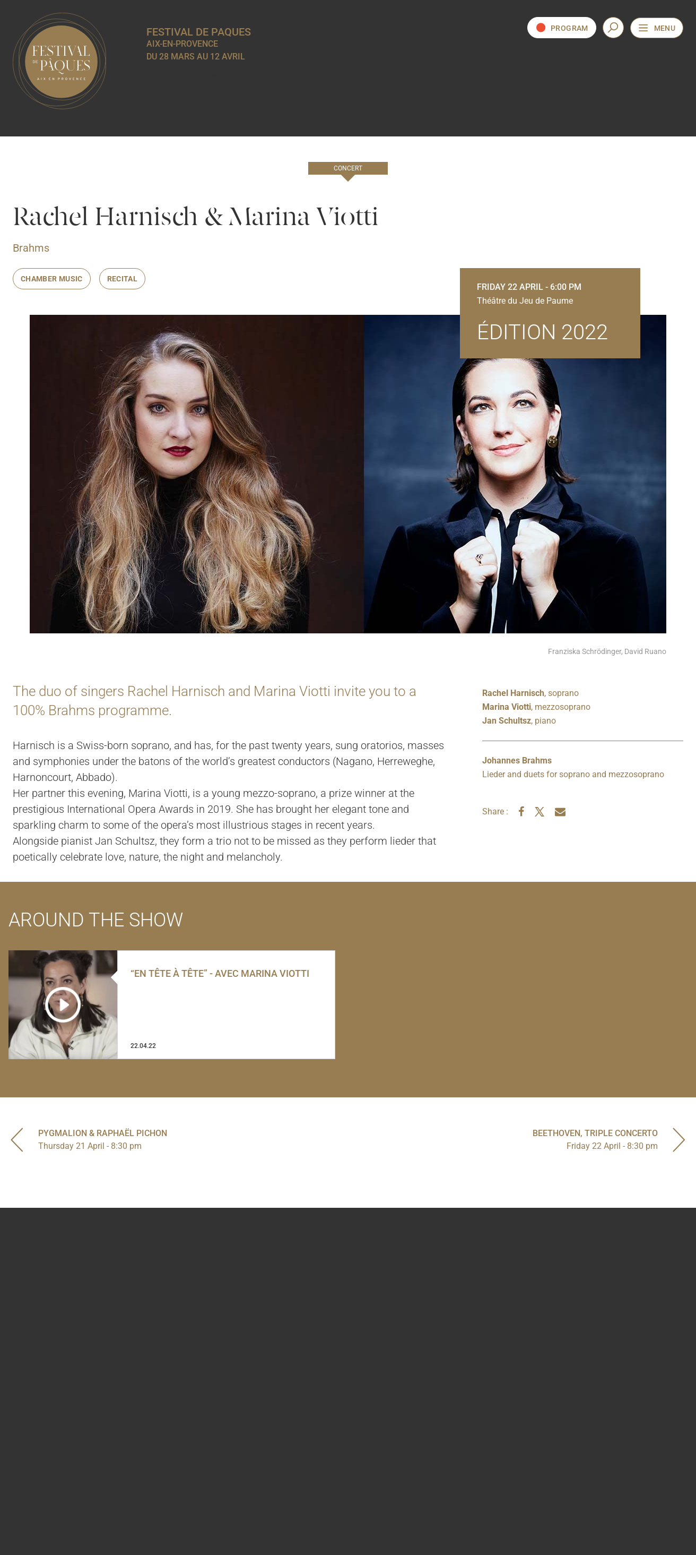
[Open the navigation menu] (656, 28)
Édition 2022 (225, 84)
